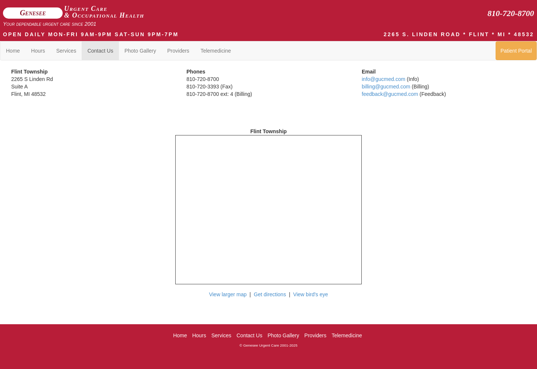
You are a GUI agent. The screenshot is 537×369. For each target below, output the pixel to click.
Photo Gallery (140, 51)
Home (13, 51)
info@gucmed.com (383, 79)
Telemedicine (216, 51)
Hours (38, 51)
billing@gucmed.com (386, 87)
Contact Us (100, 51)
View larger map (227, 294)
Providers (178, 51)
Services (66, 51)
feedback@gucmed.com (390, 94)
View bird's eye (310, 294)
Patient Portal (516, 51)
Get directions (270, 294)
